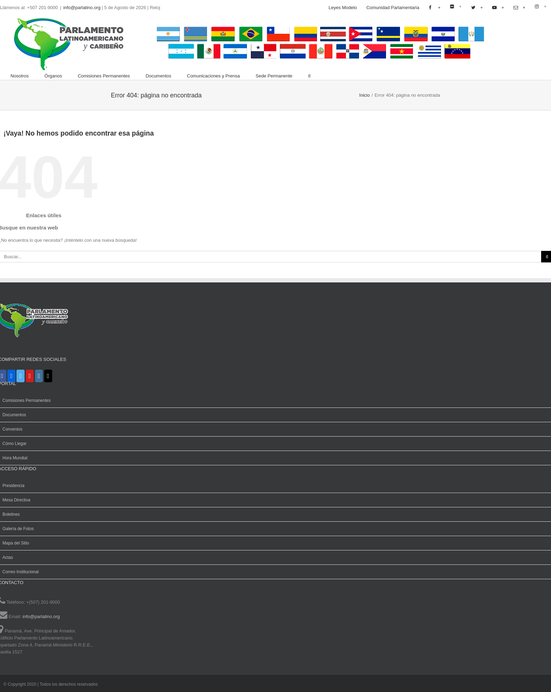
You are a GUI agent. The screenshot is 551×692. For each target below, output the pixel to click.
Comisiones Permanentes (26, 400)
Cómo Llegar (14, 443)
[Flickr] (11, 376)
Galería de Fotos (18, 528)
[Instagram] (39, 376)
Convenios (12, 429)
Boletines (11, 514)
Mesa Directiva (16, 500)
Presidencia (13, 485)
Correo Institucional (20, 571)
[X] (20, 376)
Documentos (14, 414)
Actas (7, 557)
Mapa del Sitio (15, 543)
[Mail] (48, 376)
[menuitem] (342, 7)
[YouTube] (30, 376)
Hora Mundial (14, 457)
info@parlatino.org (82, 7)
